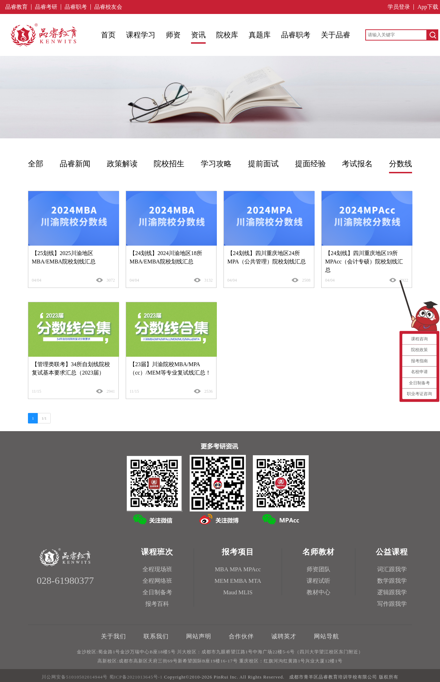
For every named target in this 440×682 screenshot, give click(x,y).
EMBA (238, 581)
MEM (221, 581)
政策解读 (122, 163)
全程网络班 (157, 581)
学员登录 (399, 7)
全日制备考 (157, 592)
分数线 (400, 163)
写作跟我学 (392, 604)
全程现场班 (157, 569)
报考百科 (157, 604)
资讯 (198, 35)
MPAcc (252, 569)
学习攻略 (216, 163)
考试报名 (357, 163)
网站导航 (326, 636)
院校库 (227, 35)
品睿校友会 (108, 7)
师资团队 (318, 569)
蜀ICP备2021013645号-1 (136, 677)
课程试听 (318, 581)
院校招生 (169, 163)
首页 (108, 35)
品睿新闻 (75, 163)
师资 (173, 35)
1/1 (44, 418)
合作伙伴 (241, 636)
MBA (221, 569)
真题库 (260, 35)
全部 (35, 163)
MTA (255, 581)
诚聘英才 (283, 636)
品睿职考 (76, 7)
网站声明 (198, 636)
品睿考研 (46, 7)
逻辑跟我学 (392, 592)
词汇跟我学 (392, 569)
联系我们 (156, 636)
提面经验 (310, 163)
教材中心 (318, 592)
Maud (230, 592)
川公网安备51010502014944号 (75, 677)
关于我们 (113, 636)
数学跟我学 (392, 581)
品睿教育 (16, 7)
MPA (236, 569)
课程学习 (140, 35)
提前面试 (263, 163)
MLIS (246, 592)
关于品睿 (335, 35)
